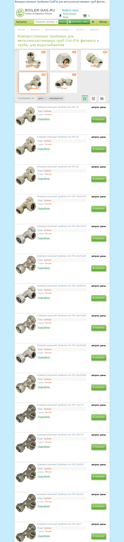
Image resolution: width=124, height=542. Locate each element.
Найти (62, 22)
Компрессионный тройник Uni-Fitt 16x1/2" (38, 371)
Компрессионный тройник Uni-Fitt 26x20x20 (38, 325)
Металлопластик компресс (57, 29)
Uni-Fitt (79, 29)
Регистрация (69, 14)
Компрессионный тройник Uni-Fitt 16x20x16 (82, 186)
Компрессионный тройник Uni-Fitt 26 (38, 186)
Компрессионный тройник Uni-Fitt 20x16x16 (38, 232)
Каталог (21, 29)
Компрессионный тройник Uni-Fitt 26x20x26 (82, 325)
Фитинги (34, 29)
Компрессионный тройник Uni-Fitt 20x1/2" (82, 371)
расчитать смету (79, 21)
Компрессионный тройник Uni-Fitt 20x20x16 (38, 279)
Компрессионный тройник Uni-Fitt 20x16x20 (82, 232)
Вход (65, 17)
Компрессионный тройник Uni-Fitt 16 (38, 140)
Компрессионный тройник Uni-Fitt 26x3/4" (82, 418)
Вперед (75, 479)
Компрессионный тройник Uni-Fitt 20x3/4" (38, 418)
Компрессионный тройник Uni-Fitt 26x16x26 (82, 279)
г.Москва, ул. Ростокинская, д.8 (32, 515)
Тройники (94, 29)
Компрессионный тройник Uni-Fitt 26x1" (38, 464)
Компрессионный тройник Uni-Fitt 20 (82, 140)
